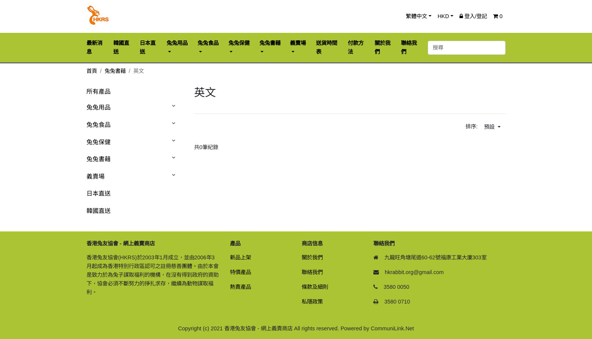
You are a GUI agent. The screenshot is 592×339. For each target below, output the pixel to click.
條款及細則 (315, 287)
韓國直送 (98, 211)
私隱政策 (312, 302)
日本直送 (98, 193)
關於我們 (312, 257)
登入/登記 (473, 16)
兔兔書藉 (115, 71)
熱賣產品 (240, 287)
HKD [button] (443, 16)
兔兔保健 (98, 142)
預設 (490, 127)
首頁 (91, 71)
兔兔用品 (98, 107)
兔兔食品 (98, 125)
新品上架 (240, 257)
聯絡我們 (312, 272)
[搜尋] (467, 48)
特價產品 (240, 272)
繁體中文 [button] (416, 16)
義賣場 (95, 176)
